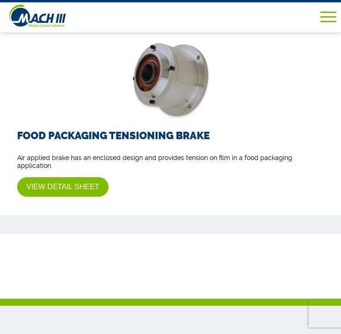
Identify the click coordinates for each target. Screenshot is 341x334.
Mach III (51, 16)
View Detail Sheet (62, 187)
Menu (328, 17)
